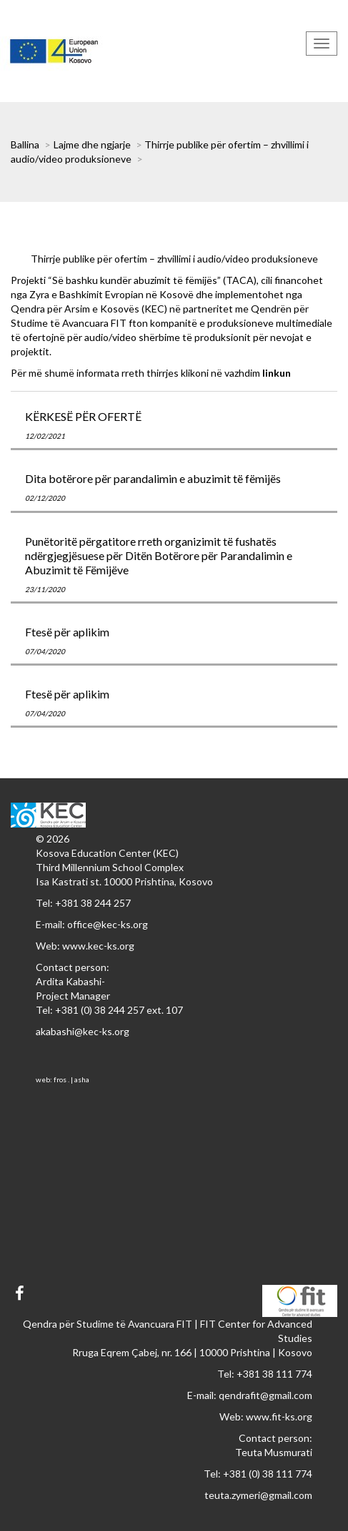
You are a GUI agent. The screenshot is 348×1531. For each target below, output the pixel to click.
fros (60, 1079)
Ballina (25, 144)
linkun (276, 373)
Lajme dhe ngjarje (92, 144)
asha (81, 1079)
